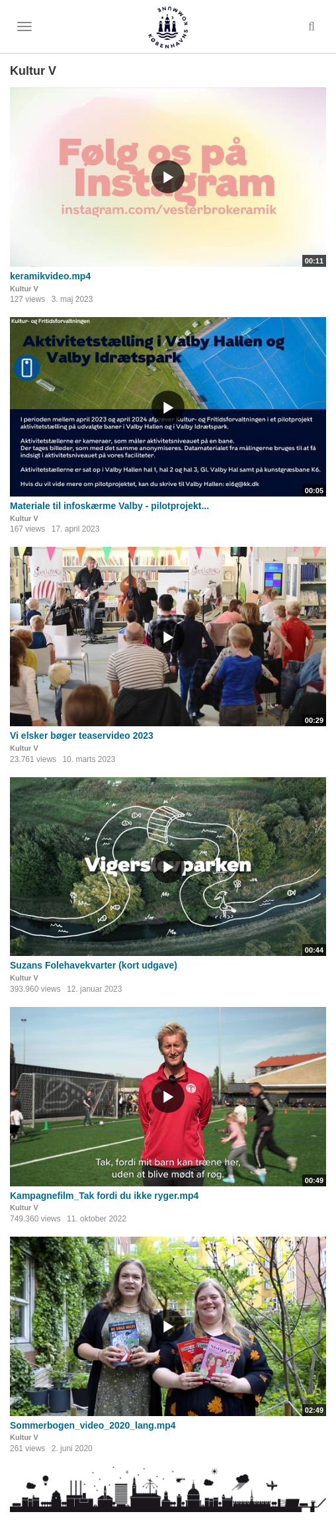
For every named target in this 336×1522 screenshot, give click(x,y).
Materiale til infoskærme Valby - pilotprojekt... (109, 505)
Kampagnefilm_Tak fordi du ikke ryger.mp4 (104, 1195)
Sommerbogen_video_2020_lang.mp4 (93, 1425)
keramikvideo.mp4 (50, 276)
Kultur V (24, 289)
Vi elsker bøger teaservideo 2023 (81, 735)
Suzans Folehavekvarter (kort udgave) (93, 965)
